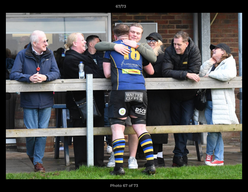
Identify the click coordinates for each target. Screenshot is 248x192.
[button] (225, 7)
